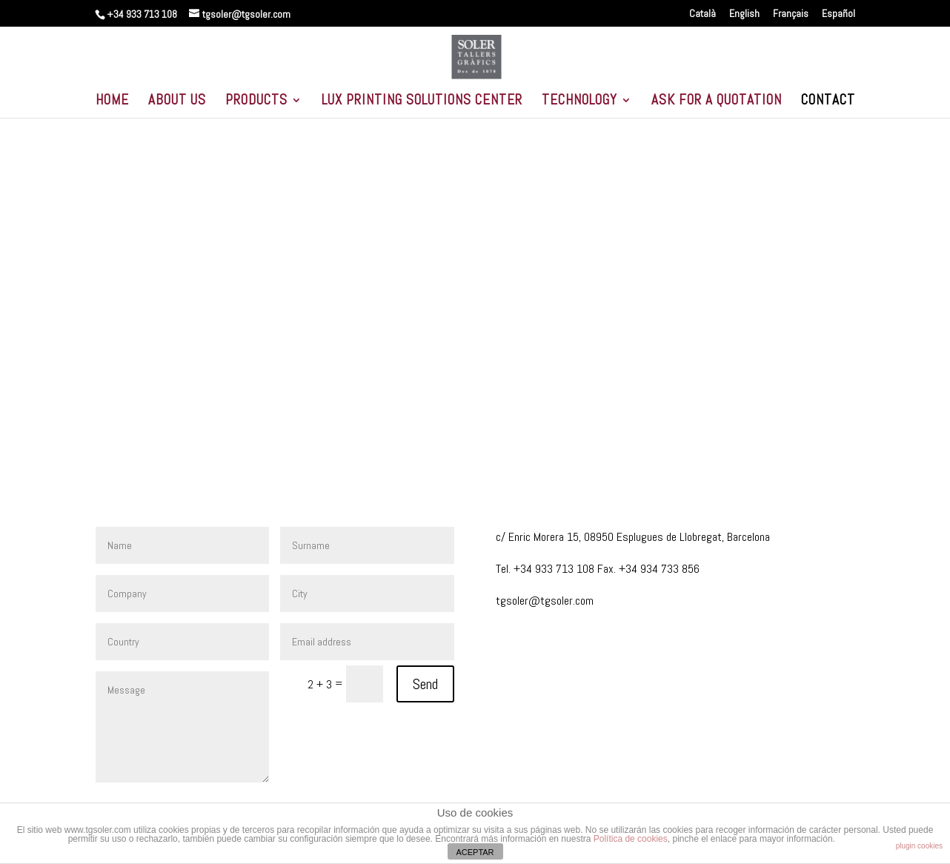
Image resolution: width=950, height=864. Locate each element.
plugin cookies (919, 846)
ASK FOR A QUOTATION (716, 102)
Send (425, 684)
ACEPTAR (475, 852)
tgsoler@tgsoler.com (545, 600)
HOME (112, 102)
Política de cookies (631, 839)
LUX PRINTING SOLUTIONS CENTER (422, 102)
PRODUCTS (256, 102)
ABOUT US (177, 102)
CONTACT (828, 102)
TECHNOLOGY (579, 102)
